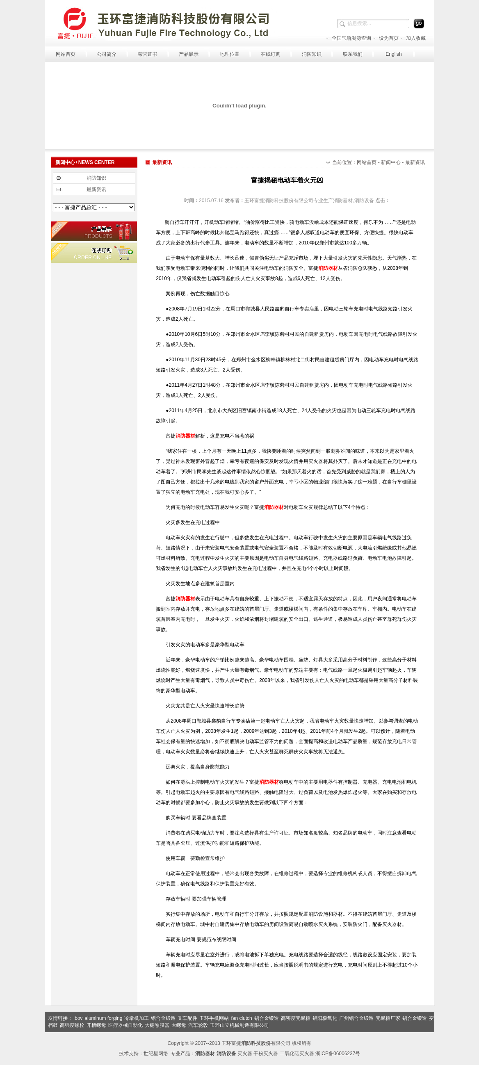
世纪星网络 (156, 1053)
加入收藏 (413, 38)
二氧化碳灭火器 (297, 1053)
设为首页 (386, 38)
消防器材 (328, 268)
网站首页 (65, 54)
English (393, 54)
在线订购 (271, 54)
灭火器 (244, 1053)
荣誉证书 (147, 54)
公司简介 (106, 54)
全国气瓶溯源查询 (348, 38)
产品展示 (188, 54)
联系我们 (353, 54)
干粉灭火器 (265, 1053)
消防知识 (312, 54)
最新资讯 (96, 189)
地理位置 (230, 54)
